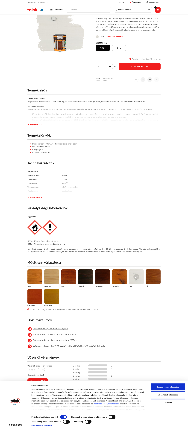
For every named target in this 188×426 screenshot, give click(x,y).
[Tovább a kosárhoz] (158, 10)
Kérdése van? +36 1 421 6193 (37, 2)
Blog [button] (121, 2)
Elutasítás (168, 399)
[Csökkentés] (98, 66)
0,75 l (103, 48)
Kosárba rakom (139, 66)
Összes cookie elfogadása (168, 383)
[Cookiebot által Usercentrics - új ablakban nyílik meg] (15, 421)
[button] (56, 10)
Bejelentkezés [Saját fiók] (153, 2)
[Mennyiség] (104, 66)
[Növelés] (110, 66)
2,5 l (119, 48)
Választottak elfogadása (168, 391)
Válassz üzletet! (133, 10)
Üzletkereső (135, 2)
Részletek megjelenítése (41, 421)
